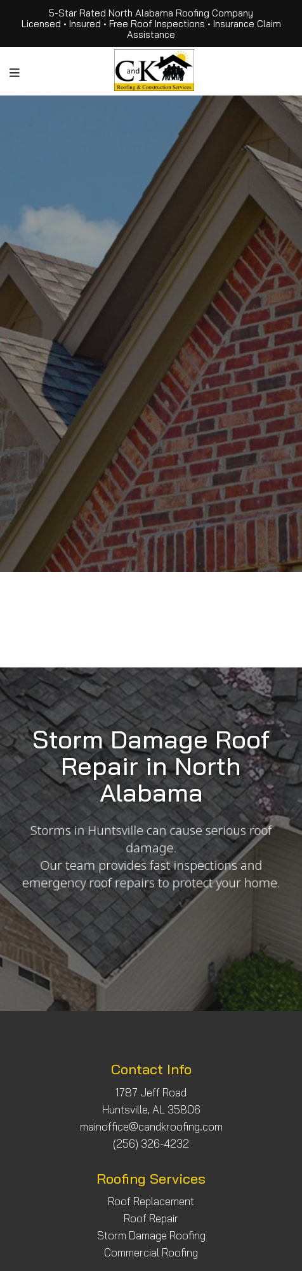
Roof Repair (151, 1218)
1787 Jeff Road (151, 1092)
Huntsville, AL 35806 (151, 1109)
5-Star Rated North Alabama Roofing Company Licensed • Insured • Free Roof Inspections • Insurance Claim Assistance (151, 23)
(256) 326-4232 (151, 1143)
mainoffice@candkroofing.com (151, 1126)
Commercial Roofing (151, 1252)
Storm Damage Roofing (151, 1235)
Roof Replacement (151, 1201)
